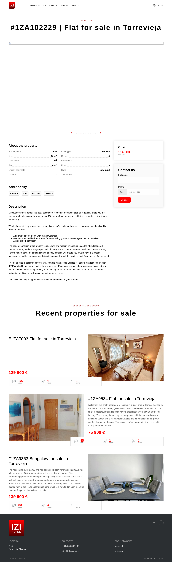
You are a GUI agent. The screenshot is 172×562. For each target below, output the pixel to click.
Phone (121, 187)
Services (64, 5)
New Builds (35, 5)
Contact (124, 200)
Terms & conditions (18, 558)
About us (53, 5)
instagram (119, 551)
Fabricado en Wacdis (153, 558)
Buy (44, 5)
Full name (123, 175)
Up (158, 522)
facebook (119, 546)
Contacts (74, 5)
